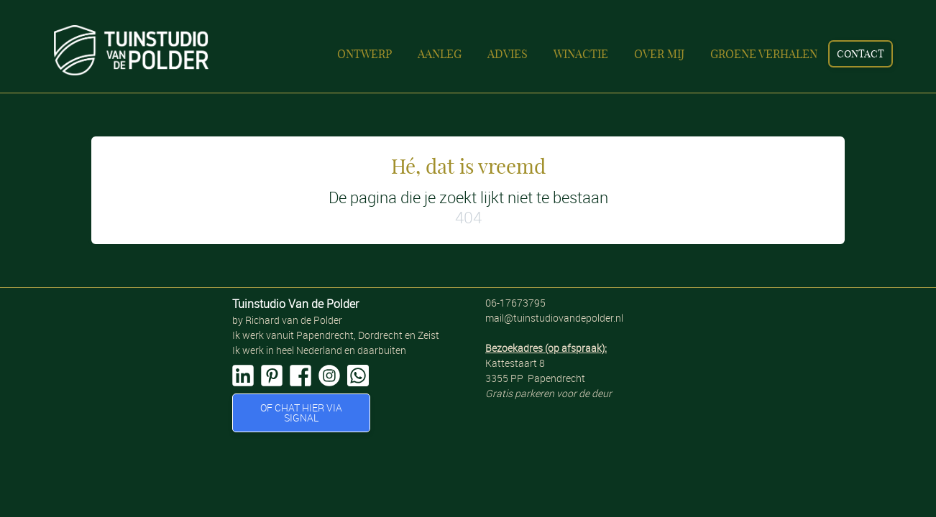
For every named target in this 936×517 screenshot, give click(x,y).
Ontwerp (364, 54)
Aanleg (440, 54)
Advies (507, 54)
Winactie (581, 54)
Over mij (659, 54)
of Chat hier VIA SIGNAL (301, 412)
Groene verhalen (763, 54)
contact (860, 53)
